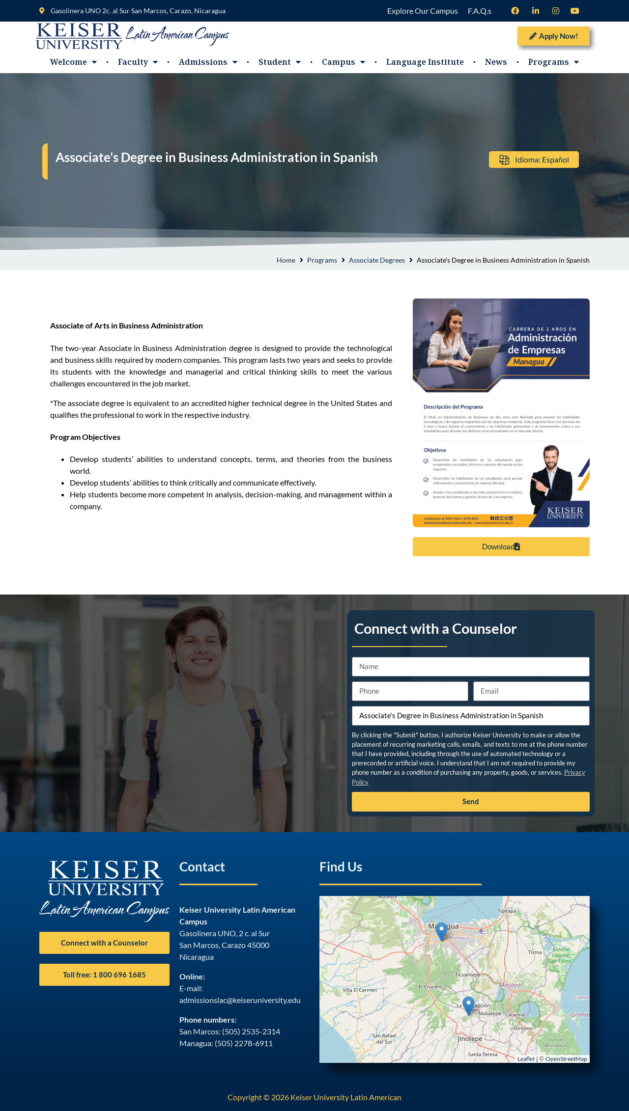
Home (286, 260)
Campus (343, 62)
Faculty (138, 62)
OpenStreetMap (566, 1058)
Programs (553, 62)
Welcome (73, 62)
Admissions (208, 62)
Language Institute (425, 61)
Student (279, 62)
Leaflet (526, 1058)
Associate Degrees (377, 260)
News (496, 61)
